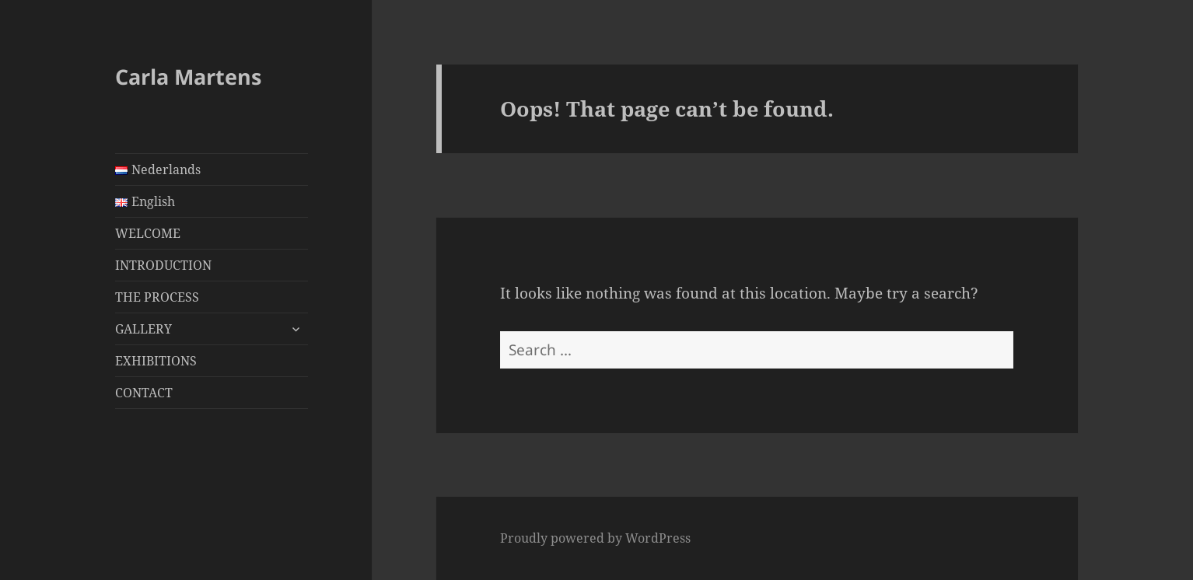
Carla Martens (188, 76)
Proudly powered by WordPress (595, 538)
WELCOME (147, 233)
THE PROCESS (157, 297)
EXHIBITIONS (156, 360)
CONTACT (144, 392)
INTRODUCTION (163, 265)
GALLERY (143, 328)
